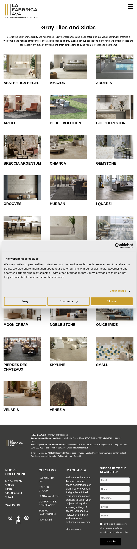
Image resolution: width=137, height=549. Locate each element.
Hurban (57, 204)
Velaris (11, 410)
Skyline (57, 365)
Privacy (81, 453)
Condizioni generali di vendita (43, 456)
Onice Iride (107, 325)
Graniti (10, 489)
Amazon (57, 83)
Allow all (112, 301)
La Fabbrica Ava (46, 480)
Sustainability (48, 496)
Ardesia (104, 83)
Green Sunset (13, 493)
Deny (25, 301)
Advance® (45, 519)
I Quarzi (104, 204)
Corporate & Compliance (48, 503)
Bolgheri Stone (112, 123)
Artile (10, 123)
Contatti (77, 456)
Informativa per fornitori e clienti (113, 453)
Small (102, 365)
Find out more (73, 529)
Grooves (12, 204)
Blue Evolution (65, 123)
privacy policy (122, 532)
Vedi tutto (12, 504)
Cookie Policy (91, 453)
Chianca (58, 163)
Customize (68, 301)
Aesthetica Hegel (21, 83)
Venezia (57, 410)
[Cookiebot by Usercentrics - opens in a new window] (117, 245)
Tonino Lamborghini (47, 512)
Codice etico (70, 453)
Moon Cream (16, 325)
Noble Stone (62, 325)
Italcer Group (44, 489)
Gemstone (106, 163)
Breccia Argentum (22, 163)
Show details (118, 290)
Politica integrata (65, 456)
